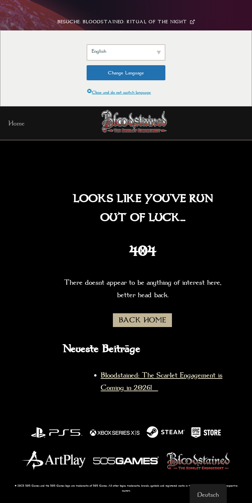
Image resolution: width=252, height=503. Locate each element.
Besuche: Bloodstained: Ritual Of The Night (126, 22)
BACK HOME (142, 320)
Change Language (126, 73)
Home (16, 123)
